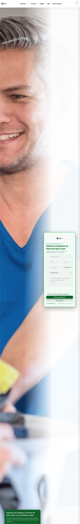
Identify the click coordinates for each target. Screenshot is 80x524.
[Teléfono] (52, 262)
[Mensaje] (59, 281)
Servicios (24, 3)
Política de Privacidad (63, 294)
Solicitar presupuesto (59, 297)
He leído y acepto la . (58, 294)
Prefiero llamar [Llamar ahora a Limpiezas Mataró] (59, 300)
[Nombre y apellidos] (59, 256)
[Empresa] (52, 267)
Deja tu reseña (57, 3)
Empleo (42, 3)
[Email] (66, 262)
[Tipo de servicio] (60, 272)
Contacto (33, 3)
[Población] (66, 267)
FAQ (48, 3)
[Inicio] (4, 3)
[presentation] (57, 290)
